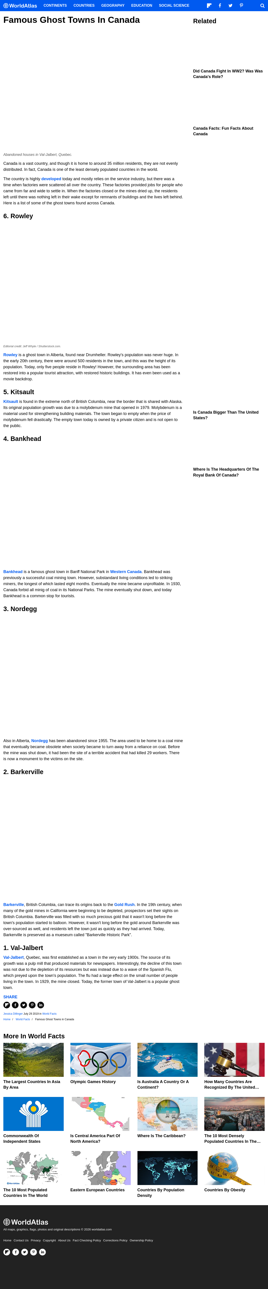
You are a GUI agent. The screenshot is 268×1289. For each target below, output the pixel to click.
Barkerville (13, 904)
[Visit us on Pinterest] (33, 1252)
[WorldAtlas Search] (262, 5)
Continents (55, 5)
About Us (64, 1240)
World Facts (49, 1013)
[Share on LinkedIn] (40, 1005)
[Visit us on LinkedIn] (42, 1252)
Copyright (49, 1240)
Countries (84, 5)
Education (141, 5)
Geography (113, 5)
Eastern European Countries (97, 1190)
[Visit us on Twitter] (24, 1252)
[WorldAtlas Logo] (21, 5)
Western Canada (126, 571)
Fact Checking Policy (87, 1240)
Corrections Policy (115, 1240)
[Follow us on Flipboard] (6, 1252)
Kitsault (10, 401)
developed (51, 179)
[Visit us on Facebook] (15, 1252)
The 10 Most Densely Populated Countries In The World (230, 1141)
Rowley (10, 355)
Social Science (174, 5)
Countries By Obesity (224, 1190)
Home (7, 1240)
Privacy (36, 1240)
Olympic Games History (93, 1081)
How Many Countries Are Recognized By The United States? (229, 1087)
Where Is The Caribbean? (161, 1136)
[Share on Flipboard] (6, 1005)
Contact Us (21, 1240)
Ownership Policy (141, 1240)
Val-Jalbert (13, 957)
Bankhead (13, 571)
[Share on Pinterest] (32, 1005)
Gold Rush (124, 904)
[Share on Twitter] (23, 1005)
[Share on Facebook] (15, 1005)
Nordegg (39, 741)
